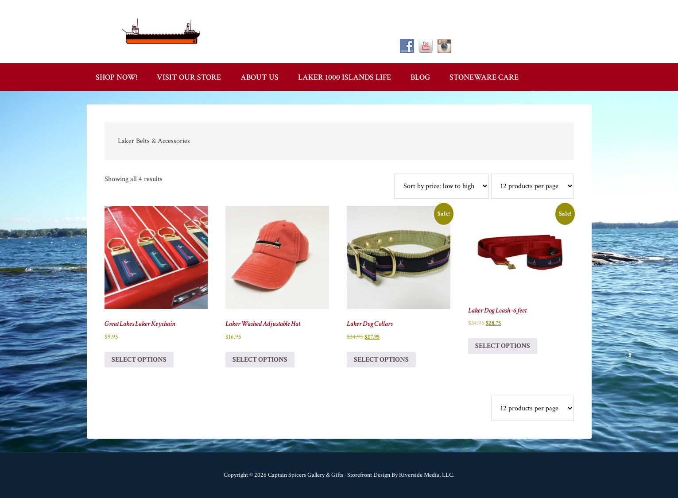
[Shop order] (441, 186)
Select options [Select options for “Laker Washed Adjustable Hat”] (259, 359)
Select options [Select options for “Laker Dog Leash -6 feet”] (502, 346)
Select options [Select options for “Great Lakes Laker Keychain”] (139, 359)
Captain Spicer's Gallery (162, 31)
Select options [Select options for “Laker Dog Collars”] (381, 359)
